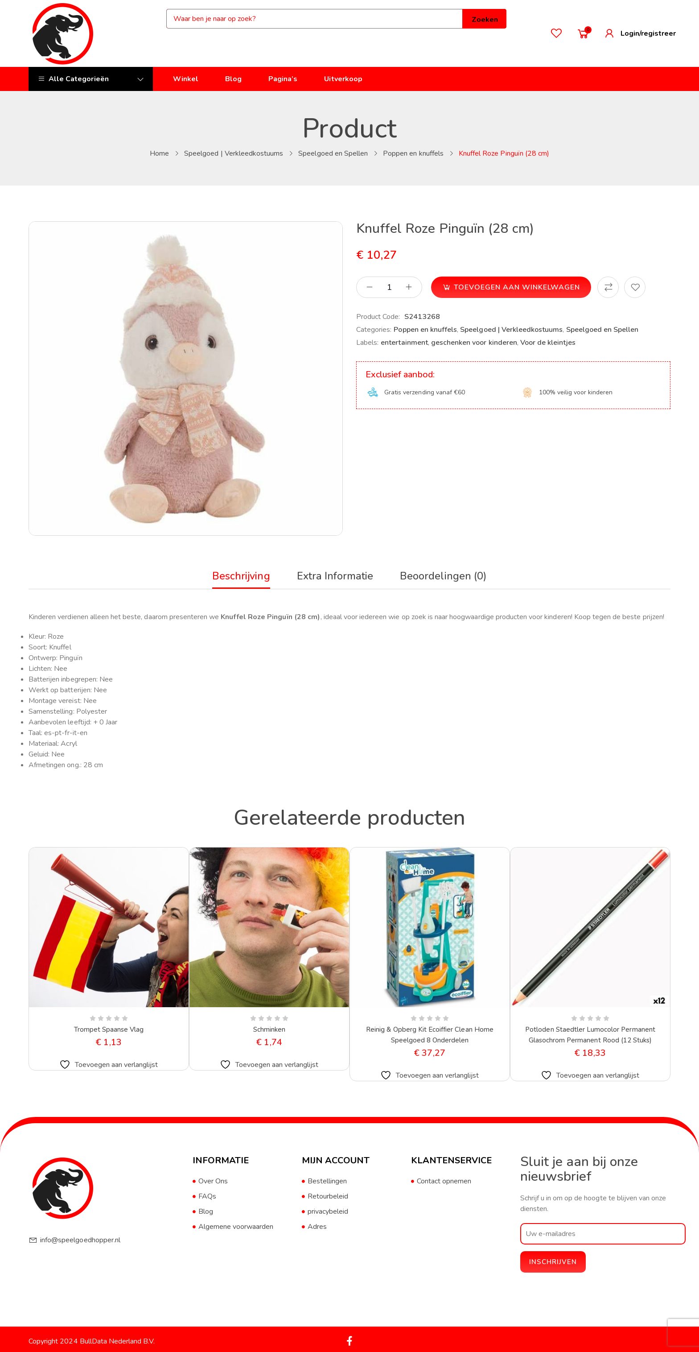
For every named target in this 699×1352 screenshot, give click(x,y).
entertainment (404, 342)
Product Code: (378, 317)
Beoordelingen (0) (444, 576)
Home (159, 153)
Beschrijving (240, 576)
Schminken (269, 1030)
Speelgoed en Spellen (333, 153)
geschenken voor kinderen (474, 342)
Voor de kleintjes (548, 342)
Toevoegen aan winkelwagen (517, 287)
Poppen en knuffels (413, 153)
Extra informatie (335, 576)
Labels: (367, 342)
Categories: (373, 330)
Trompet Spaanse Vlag (109, 1030)
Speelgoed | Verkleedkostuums (233, 153)
